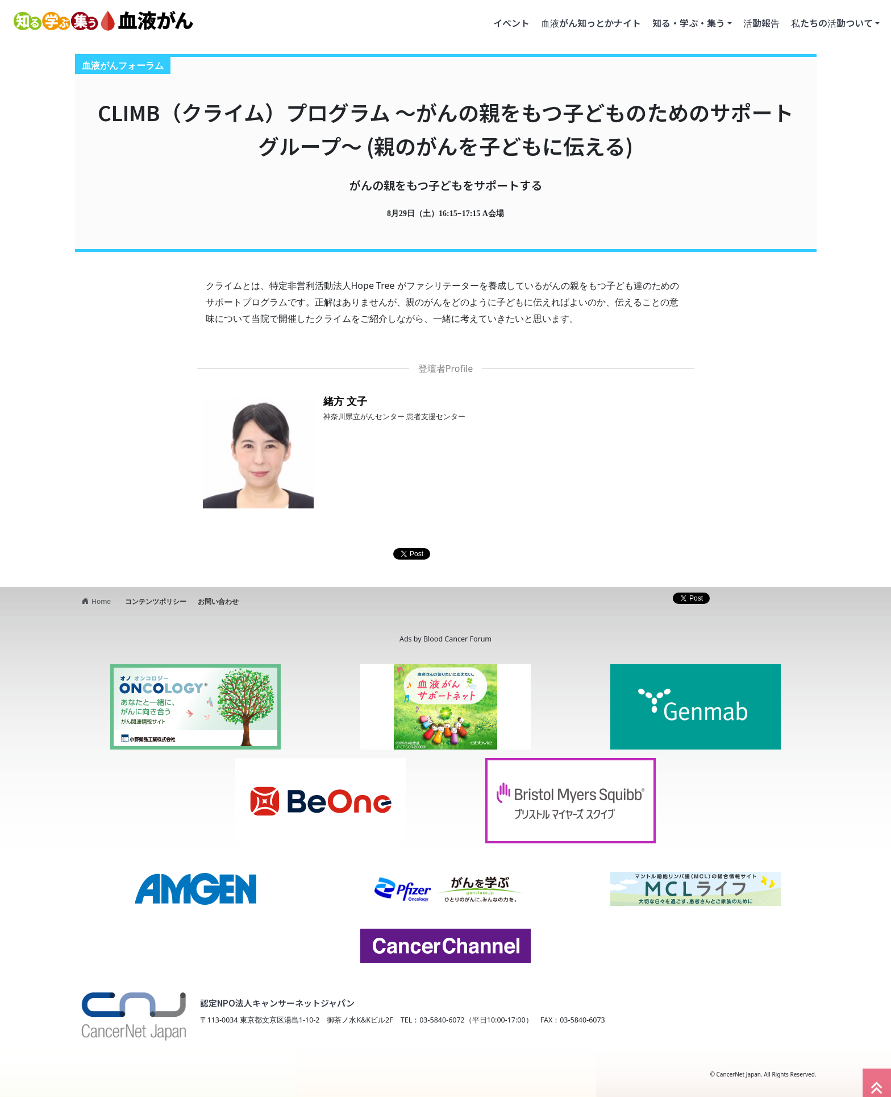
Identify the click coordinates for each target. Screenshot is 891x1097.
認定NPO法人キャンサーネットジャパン (277, 1003)
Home (95, 601)
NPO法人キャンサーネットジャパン (170, 1074)
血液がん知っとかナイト (591, 23)
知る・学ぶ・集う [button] (688, 23)
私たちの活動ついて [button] (832, 23)
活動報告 (761, 23)
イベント (511, 23)
